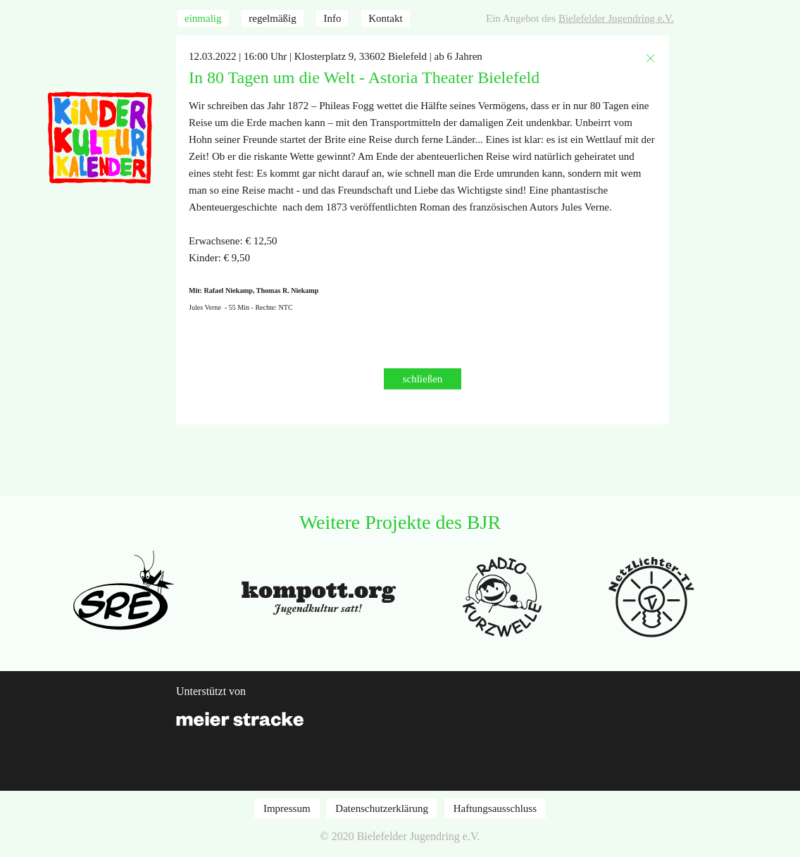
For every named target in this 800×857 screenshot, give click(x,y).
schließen (423, 378)
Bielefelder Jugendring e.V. (616, 18)
